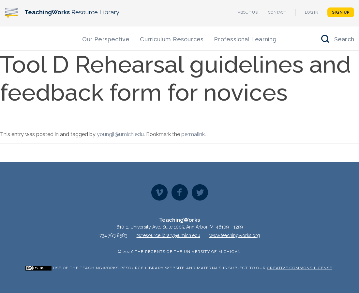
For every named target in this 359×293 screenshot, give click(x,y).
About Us (248, 12)
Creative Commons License (299, 268)
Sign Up (341, 12)
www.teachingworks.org (234, 235)
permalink (193, 134)
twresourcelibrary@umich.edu (168, 235)
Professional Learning (245, 39)
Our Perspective (105, 39)
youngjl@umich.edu (120, 134)
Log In (311, 12)
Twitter (200, 192)
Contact (277, 12)
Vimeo (159, 192)
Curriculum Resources (171, 39)
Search (344, 39)
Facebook (180, 192)
